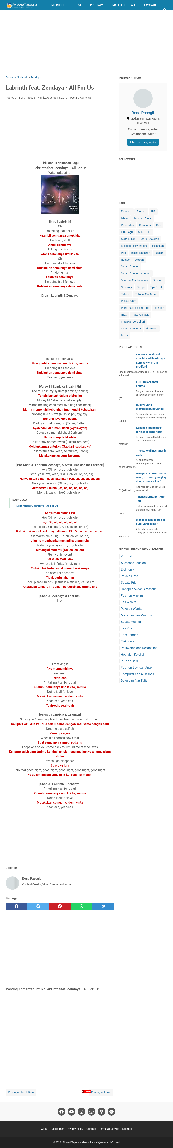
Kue (158, 225)
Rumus (125, 259)
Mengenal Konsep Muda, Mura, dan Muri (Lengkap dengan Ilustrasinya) (151, 477)
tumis (124, 335)
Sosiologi (126, 287)
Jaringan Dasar (142, 218)
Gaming (141, 211)
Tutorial (125, 294)
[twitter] (38, 906)
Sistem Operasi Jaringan (135, 273)
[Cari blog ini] (165, 10)
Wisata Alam (128, 300)
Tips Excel (156, 287)
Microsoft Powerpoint (134, 245)
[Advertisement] (86, 43)
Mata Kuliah (128, 238)
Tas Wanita (128, 602)
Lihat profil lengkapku (143, 142)
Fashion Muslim (132, 595)
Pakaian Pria (129, 576)
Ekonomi (126, 211)
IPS (153, 211)
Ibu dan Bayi (129, 661)
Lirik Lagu (127, 232)
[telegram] (103, 906)
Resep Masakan (20, 15)
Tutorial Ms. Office (146, 294)
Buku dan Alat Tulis (134, 680)
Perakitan (158, 245)
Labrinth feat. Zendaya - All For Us (37, 505)
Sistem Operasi (130, 266)
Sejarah (139, 259)
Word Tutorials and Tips (135, 307)
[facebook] (16, 906)
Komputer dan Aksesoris (137, 674)
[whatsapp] (81, 906)
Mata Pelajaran (150, 238)
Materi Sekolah (123, 5)
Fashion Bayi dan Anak (136, 667)
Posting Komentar (81, 97)
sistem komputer (131, 328)
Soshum (158, 280)
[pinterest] (60, 906)
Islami (124, 218)
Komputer (145, 225)
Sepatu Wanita (131, 622)
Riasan (159, 252)
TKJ (78, 5)
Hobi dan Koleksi (132, 654)
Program (96, 5)
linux (124, 314)
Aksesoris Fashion (133, 563)
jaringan (159, 307)
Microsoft (59, 5)
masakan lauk (140, 314)
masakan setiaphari (133, 321)
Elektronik (127, 569)
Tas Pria (126, 628)
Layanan (150, 5)
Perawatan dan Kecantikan (139, 648)
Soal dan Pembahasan (134, 280)
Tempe (141, 287)
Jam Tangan (129, 635)
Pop (123, 252)
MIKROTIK (144, 232)
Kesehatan (127, 225)
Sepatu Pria (129, 582)
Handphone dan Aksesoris (138, 589)
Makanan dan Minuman (137, 615)
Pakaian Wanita (131, 609)
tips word (151, 328)
